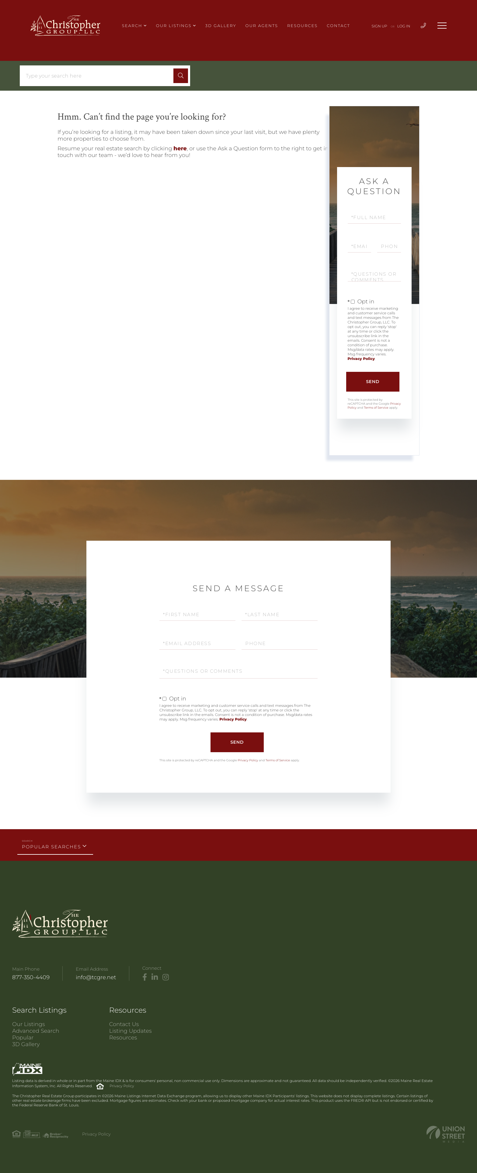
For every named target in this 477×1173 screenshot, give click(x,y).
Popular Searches (51, 847)
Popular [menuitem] (22, 1037)
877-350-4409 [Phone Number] (31, 977)
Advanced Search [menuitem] (35, 1031)
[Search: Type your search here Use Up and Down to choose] (99, 76)
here (180, 148)
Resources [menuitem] (302, 25)
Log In (403, 26)
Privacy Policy (361, 359)
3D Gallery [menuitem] (220, 25)
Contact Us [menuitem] (124, 1024)
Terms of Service (376, 408)
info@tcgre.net (96, 977)
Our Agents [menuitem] (261, 25)
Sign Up (379, 26)
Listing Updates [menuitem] (130, 1031)
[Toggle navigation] (442, 26)
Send (372, 381)
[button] (180, 75)
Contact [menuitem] (338, 25)
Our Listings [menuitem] (174, 25)
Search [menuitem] (132, 25)
